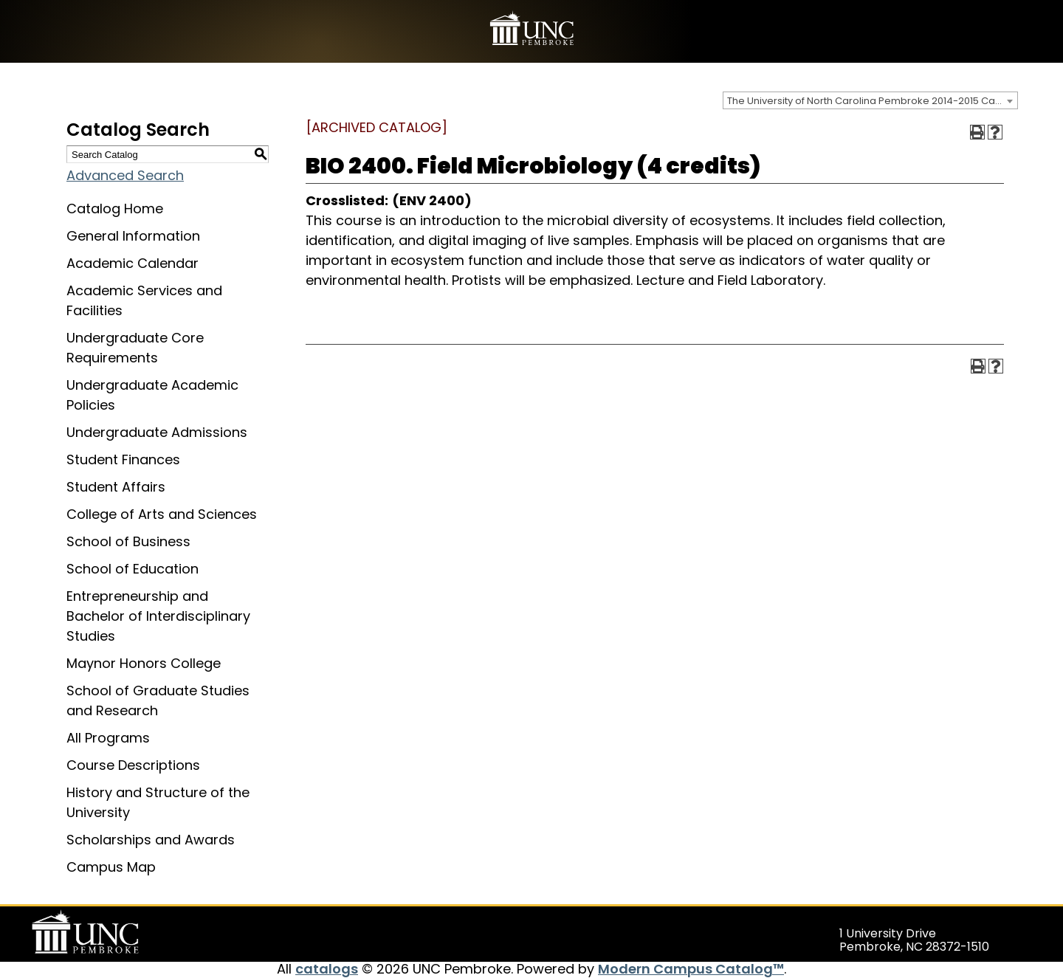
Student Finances (123, 459)
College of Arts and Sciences (161, 514)
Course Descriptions (133, 765)
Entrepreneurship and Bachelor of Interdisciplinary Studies (158, 616)
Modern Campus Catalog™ (691, 969)
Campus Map (111, 867)
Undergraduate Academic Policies (152, 395)
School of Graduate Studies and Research (158, 700)
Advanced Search (125, 175)
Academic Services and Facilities (144, 300)
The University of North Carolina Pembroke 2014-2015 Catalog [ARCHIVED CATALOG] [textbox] (872, 101)
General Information (133, 236)
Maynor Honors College (143, 663)
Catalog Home (114, 208)
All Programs (108, 738)
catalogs (326, 969)
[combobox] (870, 100)
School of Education (132, 568)
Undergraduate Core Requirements (135, 347)
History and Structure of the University (158, 802)
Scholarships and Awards (150, 839)
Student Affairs (115, 487)
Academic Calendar (132, 263)
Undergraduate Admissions (156, 432)
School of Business (128, 541)
